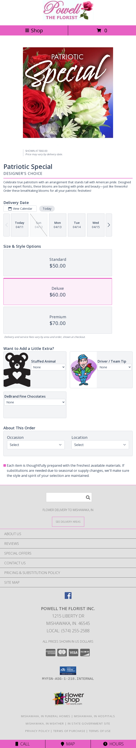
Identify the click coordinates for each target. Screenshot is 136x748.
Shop (34, 30)
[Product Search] (69, 497)
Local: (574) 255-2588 (68, 631)
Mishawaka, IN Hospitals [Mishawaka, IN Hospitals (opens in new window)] (94, 716)
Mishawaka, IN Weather (45, 723)
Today (47, 209)
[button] (68, 670)
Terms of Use (100, 731)
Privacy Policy (37, 731)
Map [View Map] (68, 744)
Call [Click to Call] (22, 744)
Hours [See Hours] (113, 744)
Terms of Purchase (69, 731)
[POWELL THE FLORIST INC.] (68, 19)
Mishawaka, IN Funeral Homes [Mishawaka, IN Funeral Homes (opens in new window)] (45, 716)
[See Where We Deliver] (68, 522)
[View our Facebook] (68, 597)
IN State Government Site (89, 723)
